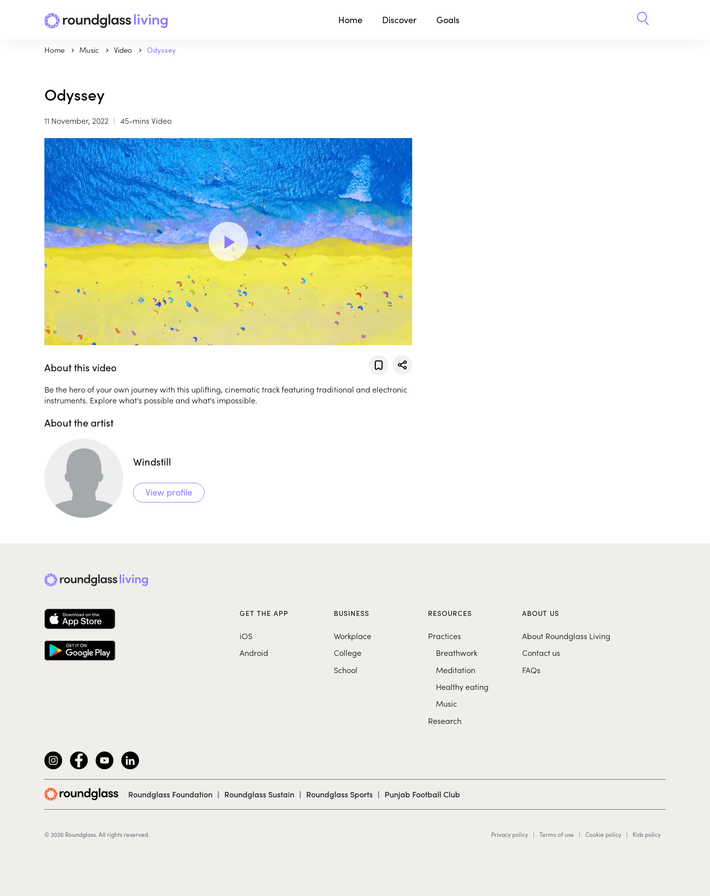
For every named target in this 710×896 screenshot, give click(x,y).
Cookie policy (603, 834)
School (345, 669)
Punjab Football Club (422, 793)
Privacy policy (509, 834)
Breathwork (456, 652)
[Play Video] (228, 241)
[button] (643, 20)
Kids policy (647, 834)
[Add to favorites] (379, 365)
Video (124, 49)
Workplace (352, 635)
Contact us (541, 652)
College (347, 652)
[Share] (402, 365)
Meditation (455, 669)
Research (445, 720)
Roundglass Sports (339, 793)
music (90, 49)
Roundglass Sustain (259, 793)
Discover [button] (399, 19)
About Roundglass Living (566, 635)
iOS (246, 635)
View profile (168, 492)
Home (350, 19)
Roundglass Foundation (170, 793)
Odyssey (161, 49)
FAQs (531, 669)
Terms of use (556, 834)
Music (446, 703)
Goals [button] (448, 19)
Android (254, 652)
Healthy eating (462, 686)
